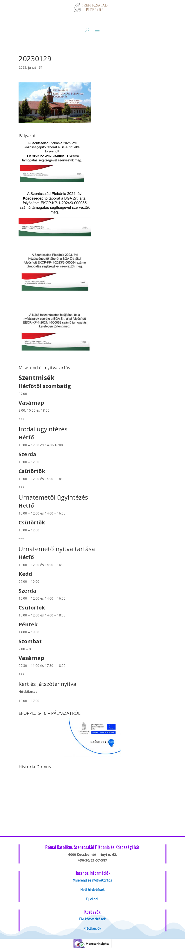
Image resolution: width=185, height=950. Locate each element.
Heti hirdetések (92, 890)
